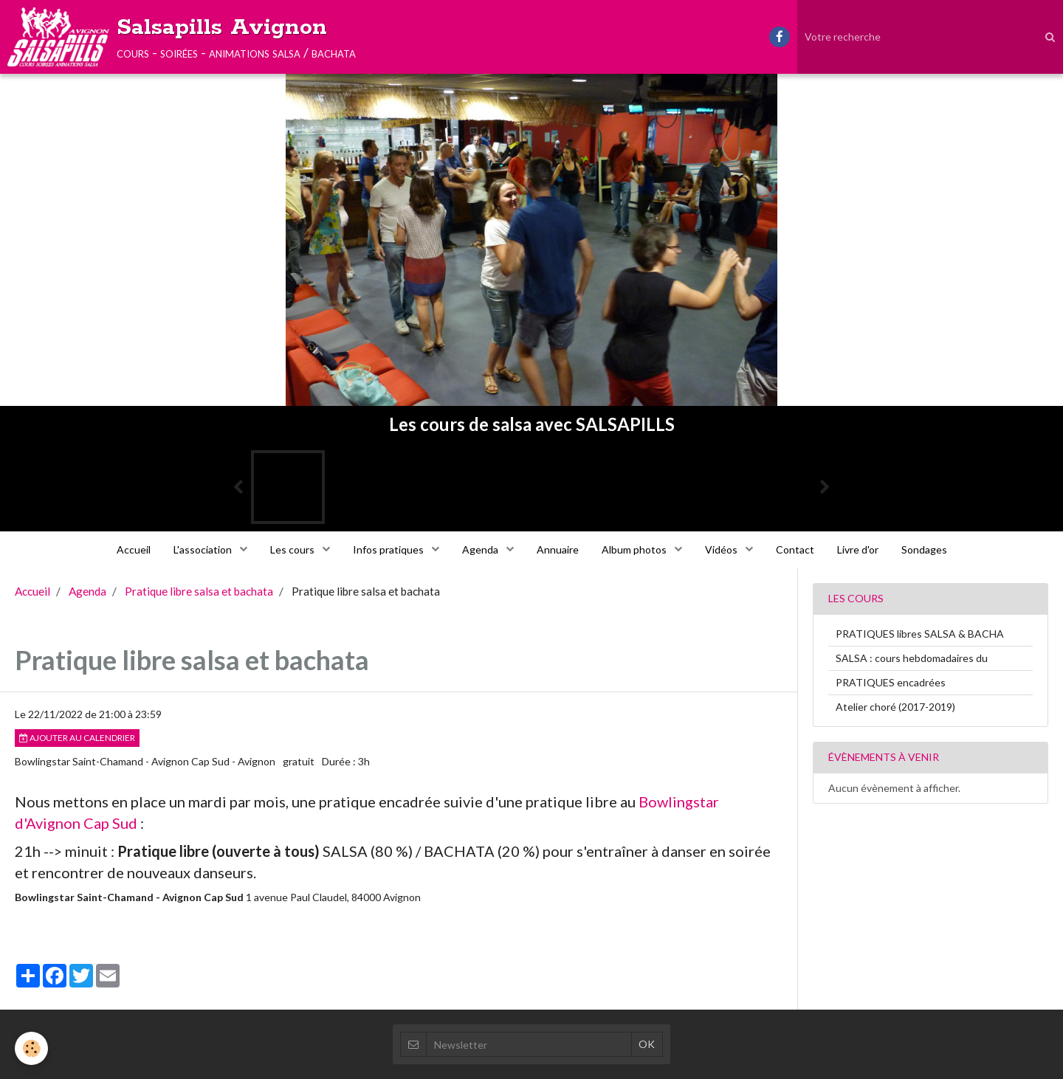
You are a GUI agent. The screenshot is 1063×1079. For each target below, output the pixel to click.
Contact (795, 549)
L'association (203, 549)
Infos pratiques (389, 549)
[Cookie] (31, 1048)
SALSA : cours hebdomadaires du (912, 658)
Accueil (134, 549)
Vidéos (722, 549)
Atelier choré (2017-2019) (895, 706)
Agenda (481, 549)
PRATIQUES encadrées (891, 682)
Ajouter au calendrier (77, 737)
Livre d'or (857, 549)
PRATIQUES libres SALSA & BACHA (920, 633)
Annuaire (558, 549)
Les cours (293, 549)
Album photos (635, 549)
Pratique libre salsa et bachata (199, 591)
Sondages (924, 549)
